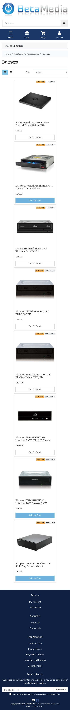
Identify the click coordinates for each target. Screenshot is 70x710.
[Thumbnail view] (5, 72)
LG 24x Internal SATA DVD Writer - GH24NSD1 (31, 250)
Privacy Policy (35, 649)
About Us (35, 622)
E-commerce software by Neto (48, 704)
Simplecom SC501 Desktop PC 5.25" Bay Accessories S (33, 565)
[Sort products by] (50, 72)
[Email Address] (28, 689)
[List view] (11, 72)
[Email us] (33, 700)
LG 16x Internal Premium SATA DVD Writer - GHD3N (33, 187)
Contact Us (35, 628)
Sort (28, 72)
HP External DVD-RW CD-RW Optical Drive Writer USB (32, 124)
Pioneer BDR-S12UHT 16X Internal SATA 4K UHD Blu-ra (32, 439)
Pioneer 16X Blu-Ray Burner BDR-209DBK (32, 313)
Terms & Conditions (38, 694)
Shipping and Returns (35, 660)
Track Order (35, 607)
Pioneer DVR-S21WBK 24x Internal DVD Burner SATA (31, 502)
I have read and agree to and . (35, 694)
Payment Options (35, 654)
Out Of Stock (35, 137)
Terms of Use (35, 643)
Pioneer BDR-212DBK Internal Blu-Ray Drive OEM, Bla (33, 376)
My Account (35, 601)
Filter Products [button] (14, 46)
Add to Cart (35, 200)
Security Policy (35, 665)
